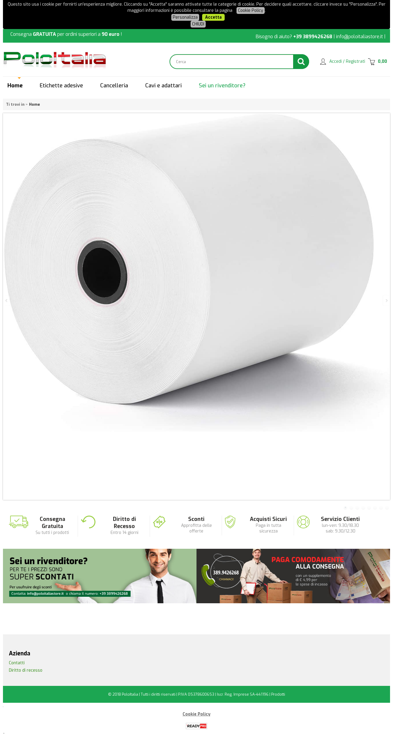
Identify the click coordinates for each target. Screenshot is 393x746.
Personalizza (185, 17)
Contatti (17, 663)
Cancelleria (114, 85)
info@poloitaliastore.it (359, 36)
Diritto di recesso (25, 670)
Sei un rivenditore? (222, 85)
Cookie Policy (250, 10)
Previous (7, 300)
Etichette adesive (61, 85)
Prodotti (278, 694)
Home (15, 85)
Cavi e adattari (163, 85)
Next (386, 300)
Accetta (213, 17)
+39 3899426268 (312, 36)
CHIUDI (198, 24)
